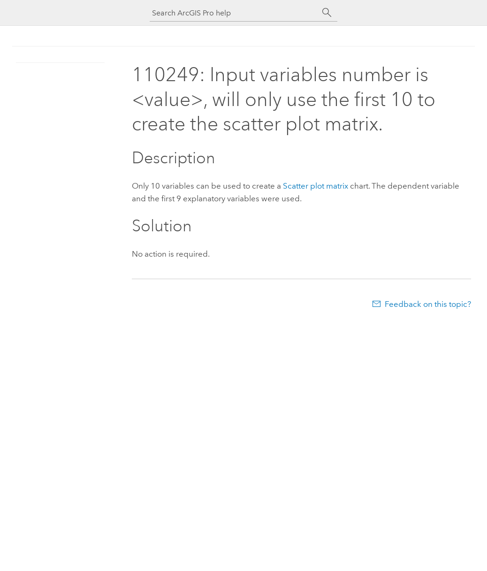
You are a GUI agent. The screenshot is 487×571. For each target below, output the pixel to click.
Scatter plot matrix (315, 185)
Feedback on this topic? (428, 304)
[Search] (327, 12)
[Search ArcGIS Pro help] (234, 13)
